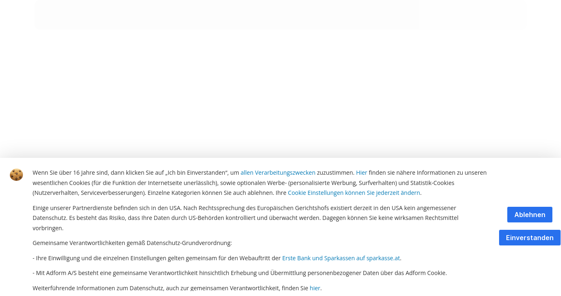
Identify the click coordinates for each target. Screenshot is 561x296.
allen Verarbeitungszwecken (278, 172)
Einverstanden (530, 238)
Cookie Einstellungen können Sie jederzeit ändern (354, 193)
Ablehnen (529, 214)
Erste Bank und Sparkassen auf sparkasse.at (341, 258)
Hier (361, 172)
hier (315, 288)
